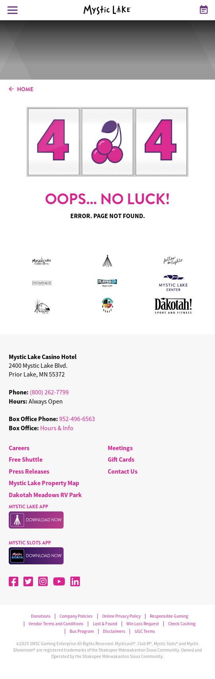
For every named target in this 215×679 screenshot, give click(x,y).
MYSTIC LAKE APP (28, 506)
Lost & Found (105, 623)
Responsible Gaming (169, 616)
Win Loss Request (142, 623)
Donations (40, 616)
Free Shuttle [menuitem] (26, 459)
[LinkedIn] (75, 581)
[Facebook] (13, 581)
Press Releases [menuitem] (29, 471)
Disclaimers (114, 631)
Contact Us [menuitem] (123, 471)
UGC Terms (145, 631)
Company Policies (76, 616)
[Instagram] (43, 581)
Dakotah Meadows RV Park (45, 495)
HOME (21, 89)
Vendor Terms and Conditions (56, 623)
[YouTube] (59, 581)
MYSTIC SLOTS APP (30, 542)
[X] (28, 581)
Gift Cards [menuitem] (121, 459)
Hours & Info (57, 428)
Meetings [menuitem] (120, 448)
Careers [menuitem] (19, 448)
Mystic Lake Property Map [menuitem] (44, 483)
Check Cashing (182, 623)
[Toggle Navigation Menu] (12, 10)
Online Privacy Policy (121, 616)
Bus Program (82, 631)
